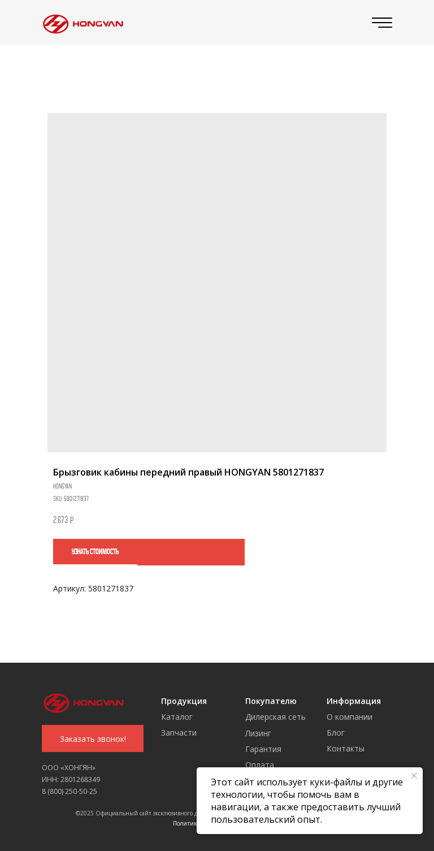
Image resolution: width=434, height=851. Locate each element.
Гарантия (263, 749)
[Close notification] (414, 775)
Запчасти (179, 732)
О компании (349, 716)
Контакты (345, 748)
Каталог (177, 716)
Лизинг (258, 733)
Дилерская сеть (275, 716)
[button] (93, 738)
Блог (336, 732)
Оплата (259, 764)
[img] (80, 23)
